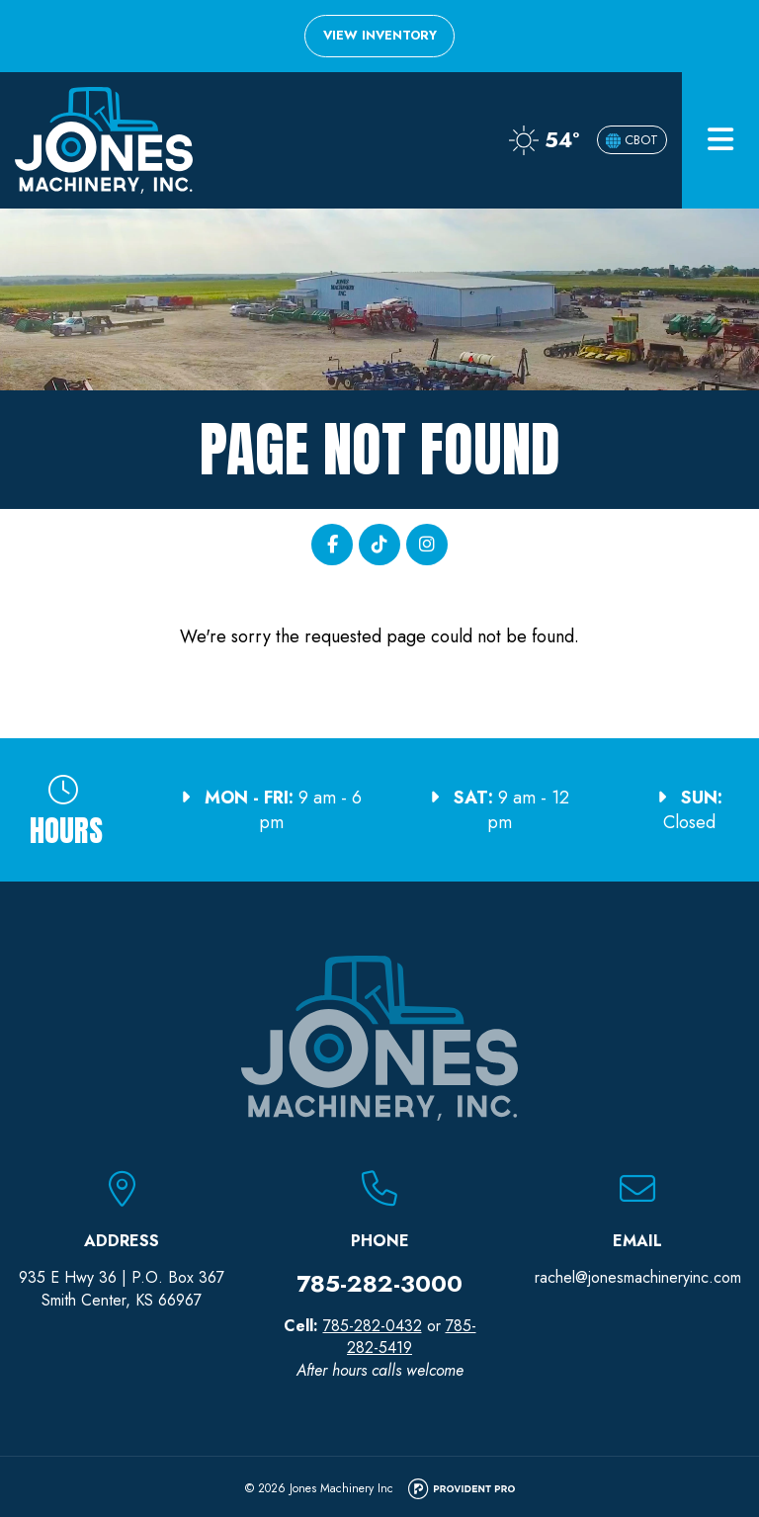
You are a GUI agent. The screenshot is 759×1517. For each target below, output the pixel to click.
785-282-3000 (379, 1283)
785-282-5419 (411, 1336)
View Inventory (380, 35)
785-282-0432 (372, 1325)
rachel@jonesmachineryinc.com (638, 1277)
